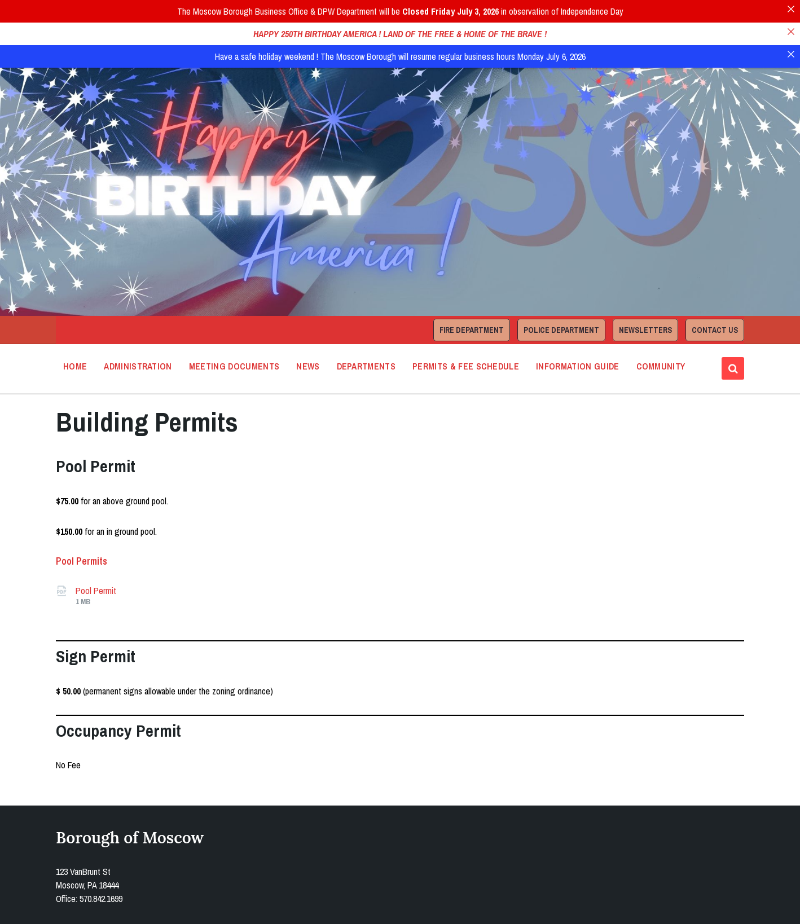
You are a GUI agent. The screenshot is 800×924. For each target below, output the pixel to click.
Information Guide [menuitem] (577, 331)
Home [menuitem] (75, 331)
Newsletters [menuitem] (645, 295)
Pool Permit (96, 555)
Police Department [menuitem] (561, 295)
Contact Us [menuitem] (715, 295)
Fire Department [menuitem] (471, 295)
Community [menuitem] (660, 331)
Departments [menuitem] (366, 331)
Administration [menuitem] (138, 331)
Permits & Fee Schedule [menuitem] (465, 331)
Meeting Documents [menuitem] (234, 331)
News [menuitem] (307, 331)
